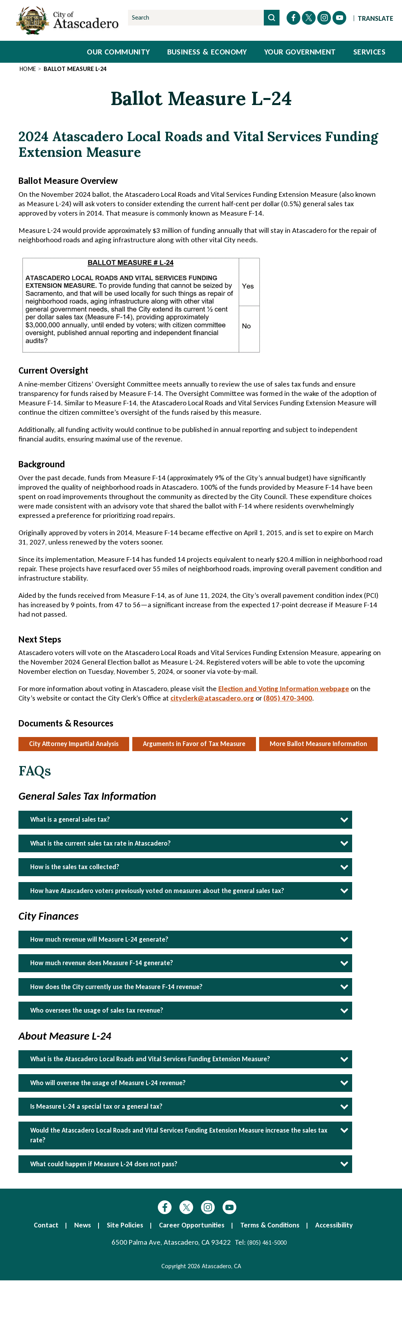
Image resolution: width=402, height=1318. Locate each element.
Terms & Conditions (270, 1225)
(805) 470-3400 (287, 698)
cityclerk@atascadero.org (212, 698)
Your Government (300, 51)
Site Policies (125, 1225)
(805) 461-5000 (267, 1242)
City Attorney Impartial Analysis (74, 744)
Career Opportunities (192, 1225)
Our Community (118, 51)
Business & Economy (207, 51)
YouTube (229, 1207)
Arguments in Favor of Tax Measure (194, 744)
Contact (46, 1225)
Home (28, 69)
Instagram (208, 1207)
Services (369, 51)
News (82, 1225)
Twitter (186, 1207)
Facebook (165, 1207)
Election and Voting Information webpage (283, 688)
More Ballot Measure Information (318, 744)
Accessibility (334, 1225)
